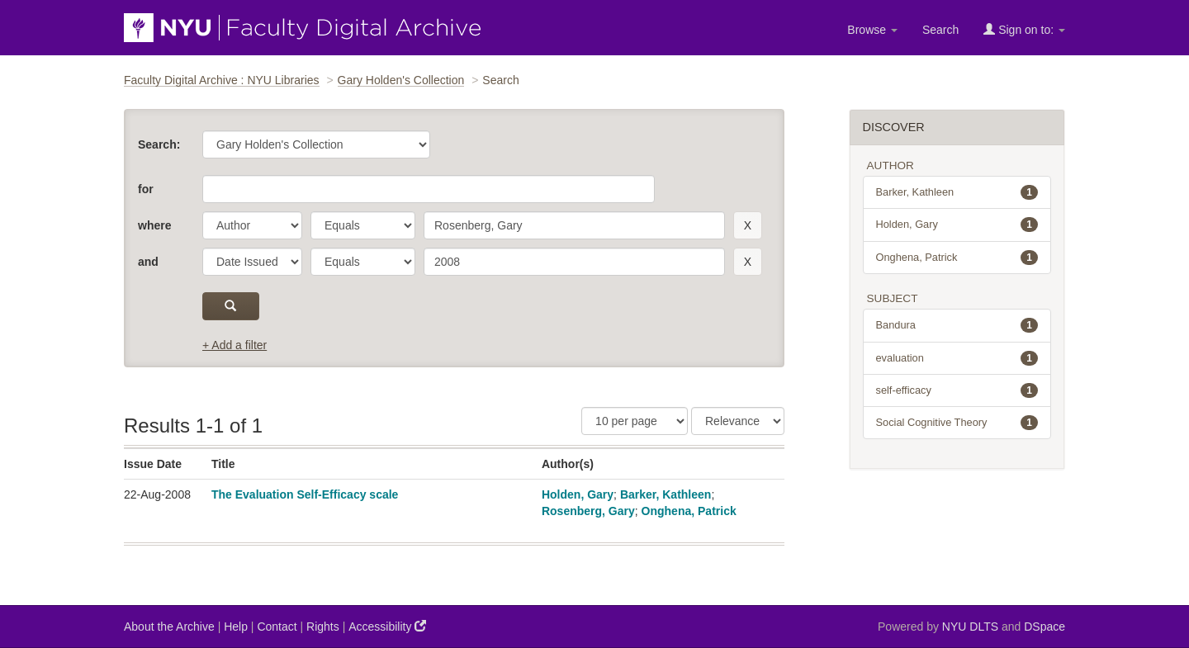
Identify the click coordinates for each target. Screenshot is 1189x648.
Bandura (957, 325)
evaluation (957, 358)
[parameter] (252, 225)
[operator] (362, 225)
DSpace (1044, 626)
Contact (276, 626)
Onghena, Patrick (689, 511)
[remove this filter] (747, 225)
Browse (872, 29)
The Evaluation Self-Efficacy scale (304, 494)
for (146, 189)
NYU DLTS (970, 626)
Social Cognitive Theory (957, 422)
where (154, 225)
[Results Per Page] (634, 421)
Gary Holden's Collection (401, 80)
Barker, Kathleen (666, 494)
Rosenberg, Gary (588, 511)
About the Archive (169, 626)
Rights (322, 626)
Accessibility (387, 626)
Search (940, 29)
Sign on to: (1024, 29)
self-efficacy (957, 390)
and (148, 261)
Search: (159, 144)
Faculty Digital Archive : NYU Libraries (222, 80)
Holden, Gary (577, 494)
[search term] (574, 225)
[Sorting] (737, 421)
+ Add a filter (234, 345)
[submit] (230, 306)
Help (236, 626)
